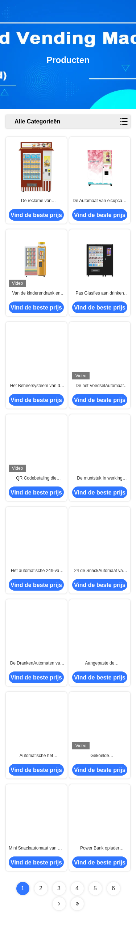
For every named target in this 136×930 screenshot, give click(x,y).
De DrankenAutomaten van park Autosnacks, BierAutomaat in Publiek (36, 663)
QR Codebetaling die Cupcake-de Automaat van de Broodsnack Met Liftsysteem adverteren (36, 478)
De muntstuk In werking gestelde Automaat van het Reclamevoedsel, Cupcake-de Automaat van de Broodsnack (100, 478)
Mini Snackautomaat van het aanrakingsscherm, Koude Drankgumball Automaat (36, 848)
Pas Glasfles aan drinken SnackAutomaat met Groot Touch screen (99, 293)
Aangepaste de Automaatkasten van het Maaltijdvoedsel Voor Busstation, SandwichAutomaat (99, 663)
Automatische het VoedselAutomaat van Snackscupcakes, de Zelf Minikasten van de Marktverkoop (36, 756)
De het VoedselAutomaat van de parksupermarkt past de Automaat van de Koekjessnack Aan (100, 386)
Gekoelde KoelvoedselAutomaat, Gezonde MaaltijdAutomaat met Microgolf (100, 756)
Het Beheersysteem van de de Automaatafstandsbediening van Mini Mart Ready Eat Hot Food (36, 386)
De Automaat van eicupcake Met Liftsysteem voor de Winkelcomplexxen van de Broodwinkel (100, 201)
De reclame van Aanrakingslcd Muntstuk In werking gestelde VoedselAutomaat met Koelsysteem (36, 201)
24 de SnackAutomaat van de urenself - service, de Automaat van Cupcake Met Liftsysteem (100, 571)
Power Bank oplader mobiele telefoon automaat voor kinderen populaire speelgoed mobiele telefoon (100, 848)
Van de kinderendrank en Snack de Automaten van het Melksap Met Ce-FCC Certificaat (36, 293)
